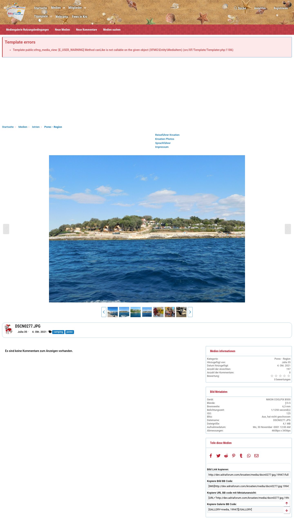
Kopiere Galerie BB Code (221, 504)
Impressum (162, 146)
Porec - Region (282, 358)
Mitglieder (75, 8)
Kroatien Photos (164, 138)
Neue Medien (62, 29)
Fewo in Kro (79, 17)
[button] (64, 8)
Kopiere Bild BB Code (219, 481)
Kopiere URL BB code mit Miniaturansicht (231, 492)
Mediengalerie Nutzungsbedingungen (27, 29)
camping (58, 331)
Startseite (40, 8)
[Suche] (240, 8)
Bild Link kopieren (217, 469)
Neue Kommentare (86, 29)
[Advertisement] (147, 92)
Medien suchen (112, 29)
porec (70, 331)
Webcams (62, 17)
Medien (56, 8)
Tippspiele (41, 16)
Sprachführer (163, 143)
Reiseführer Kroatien (167, 134)
